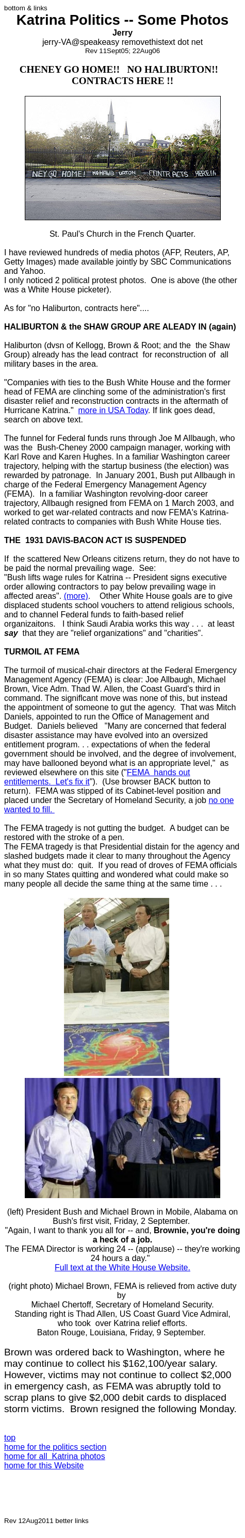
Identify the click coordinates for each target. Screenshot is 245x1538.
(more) (76, 596)
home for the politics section (55, 1447)
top (9, 1437)
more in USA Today (113, 410)
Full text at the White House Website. (122, 1267)
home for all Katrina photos (54, 1456)
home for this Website (44, 1465)
